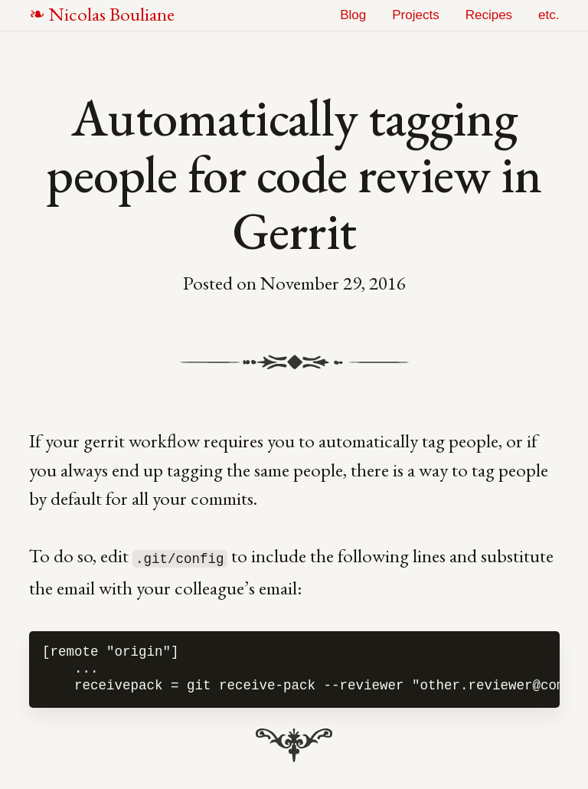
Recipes (489, 15)
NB (112, 14)
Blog (353, 15)
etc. (548, 15)
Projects (415, 15)
